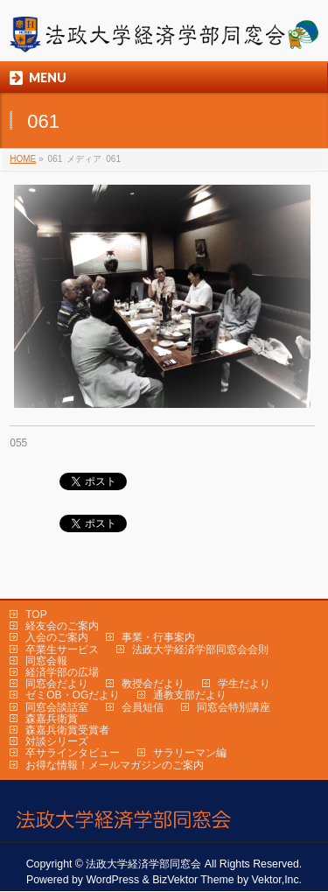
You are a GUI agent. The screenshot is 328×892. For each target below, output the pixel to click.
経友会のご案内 (62, 626)
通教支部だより (190, 695)
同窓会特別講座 (233, 707)
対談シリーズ (56, 741)
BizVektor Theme (193, 880)
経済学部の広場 (62, 672)
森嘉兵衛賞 (51, 719)
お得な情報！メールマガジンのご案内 (114, 765)
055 (18, 443)
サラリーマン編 (190, 753)
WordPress (112, 880)
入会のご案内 (56, 637)
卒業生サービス (62, 649)
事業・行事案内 (158, 637)
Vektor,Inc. (277, 880)
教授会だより (153, 684)
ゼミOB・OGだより (72, 695)
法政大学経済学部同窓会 (143, 864)
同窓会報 (46, 661)
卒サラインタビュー (72, 753)
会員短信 (143, 707)
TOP (35, 614)
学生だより (244, 684)
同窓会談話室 (56, 707)
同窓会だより (56, 684)
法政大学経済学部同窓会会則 (200, 649)
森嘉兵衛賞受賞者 (67, 730)
